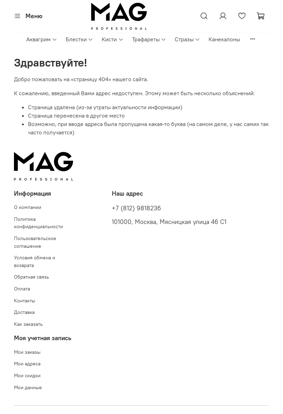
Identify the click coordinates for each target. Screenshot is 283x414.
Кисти (112, 39)
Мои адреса (27, 363)
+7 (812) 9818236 (136, 208)
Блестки (79, 39)
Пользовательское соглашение (35, 242)
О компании (27, 207)
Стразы (187, 39)
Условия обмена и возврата (34, 261)
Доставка (24, 312)
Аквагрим (41, 39)
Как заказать (28, 324)
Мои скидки (27, 375)
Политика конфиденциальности (38, 223)
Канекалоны (224, 39)
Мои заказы (27, 352)
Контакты (24, 300)
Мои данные (28, 387)
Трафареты (149, 39)
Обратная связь (31, 277)
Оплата (22, 289)
